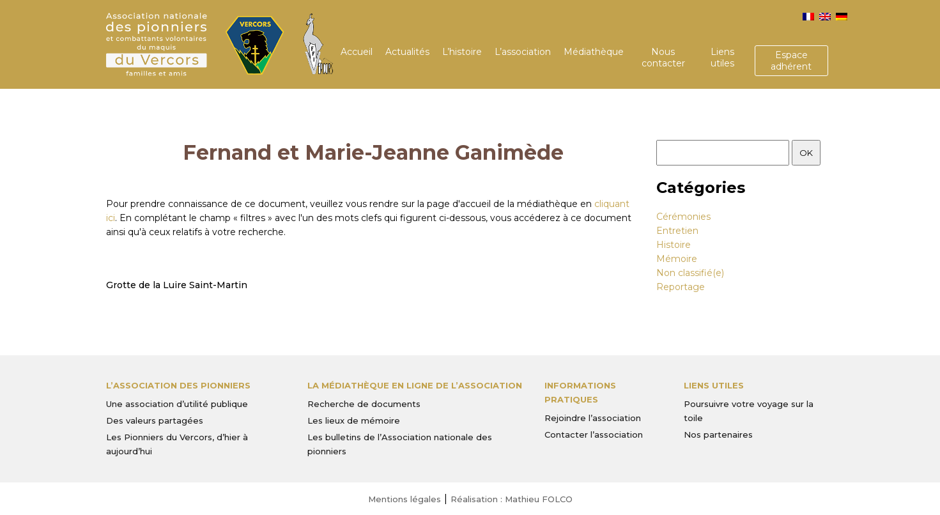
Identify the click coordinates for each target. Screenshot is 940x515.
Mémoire (676, 259)
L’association (523, 52)
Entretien (677, 230)
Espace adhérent (791, 60)
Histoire (673, 244)
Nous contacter (663, 57)
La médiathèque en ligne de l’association (414, 385)
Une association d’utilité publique (177, 404)
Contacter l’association (593, 434)
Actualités (407, 52)
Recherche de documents (363, 404)
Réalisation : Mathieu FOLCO (512, 499)
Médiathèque (594, 52)
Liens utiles (722, 57)
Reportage (680, 287)
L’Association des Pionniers (178, 385)
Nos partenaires (718, 434)
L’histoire (462, 52)
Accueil (357, 52)
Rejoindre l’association (592, 418)
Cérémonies (683, 216)
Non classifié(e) (690, 273)
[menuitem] (808, 16)
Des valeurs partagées (154, 420)
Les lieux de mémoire (353, 420)
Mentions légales (404, 499)
